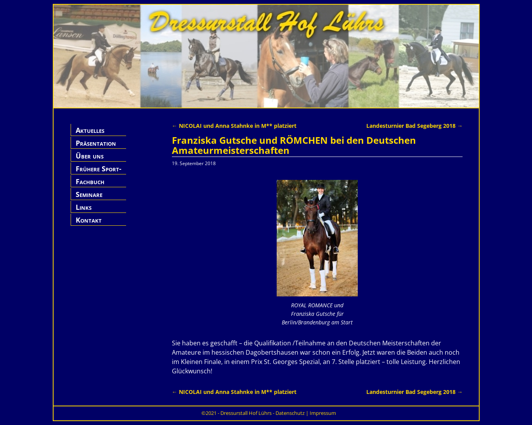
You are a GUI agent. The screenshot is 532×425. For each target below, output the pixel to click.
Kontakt (89, 220)
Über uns (90, 155)
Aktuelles (90, 130)
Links (84, 207)
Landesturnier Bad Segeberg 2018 (414, 125)
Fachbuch (90, 181)
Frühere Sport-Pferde (98, 173)
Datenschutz (290, 412)
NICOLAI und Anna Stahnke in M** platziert (234, 125)
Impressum (323, 412)
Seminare (89, 194)
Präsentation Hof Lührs (96, 147)
